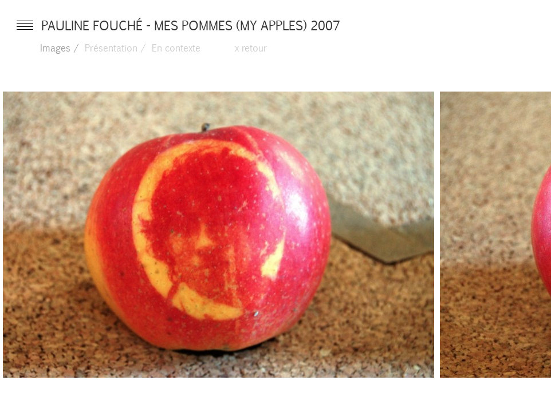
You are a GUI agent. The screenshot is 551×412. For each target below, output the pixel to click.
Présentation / (115, 47)
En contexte (176, 47)
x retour (251, 47)
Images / (59, 47)
